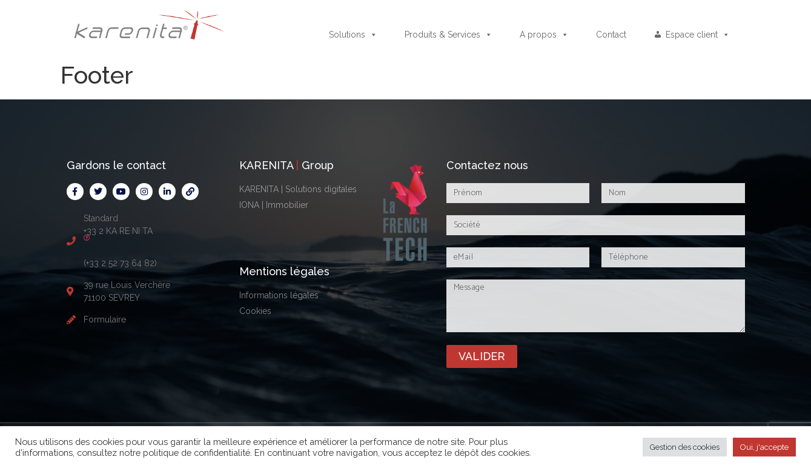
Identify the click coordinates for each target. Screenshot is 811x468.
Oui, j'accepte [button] (764, 447)
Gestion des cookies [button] (685, 447)
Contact (611, 34)
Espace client (698, 34)
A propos (544, 34)
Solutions (353, 34)
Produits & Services (448, 34)
